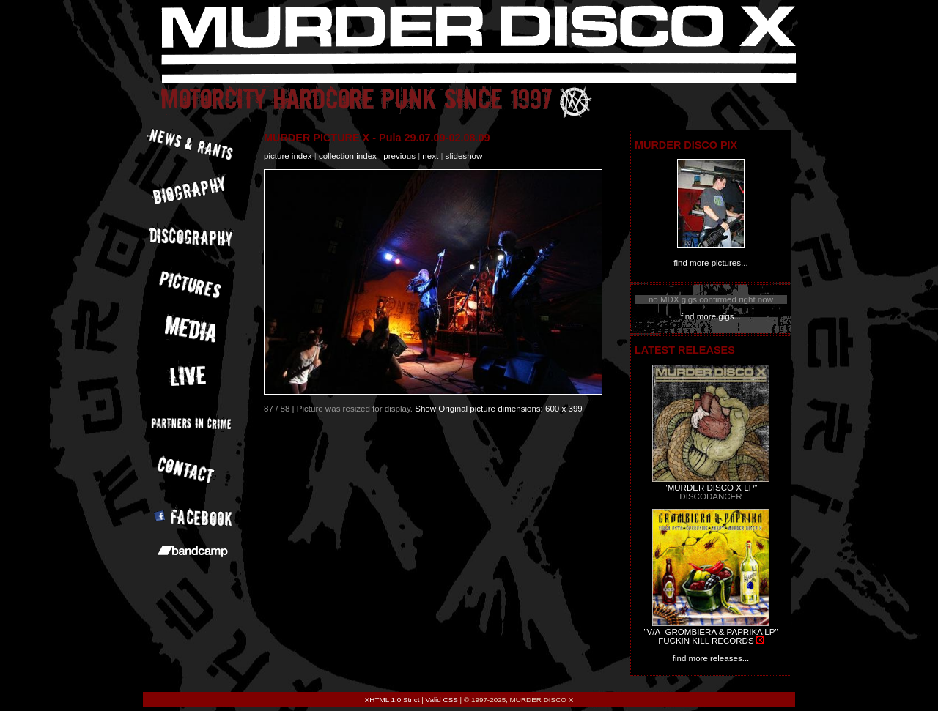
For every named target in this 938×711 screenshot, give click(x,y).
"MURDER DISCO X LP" (711, 487)
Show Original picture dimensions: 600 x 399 (499, 408)
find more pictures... (710, 262)
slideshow (464, 156)
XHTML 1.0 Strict (392, 700)
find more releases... (711, 658)
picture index (287, 156)
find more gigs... (711, 316)
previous (399, 156)
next (430, 156)
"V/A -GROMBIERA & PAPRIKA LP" (710, 632)
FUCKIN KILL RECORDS (705, 640)
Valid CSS (442, 700)
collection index (348, 156)
